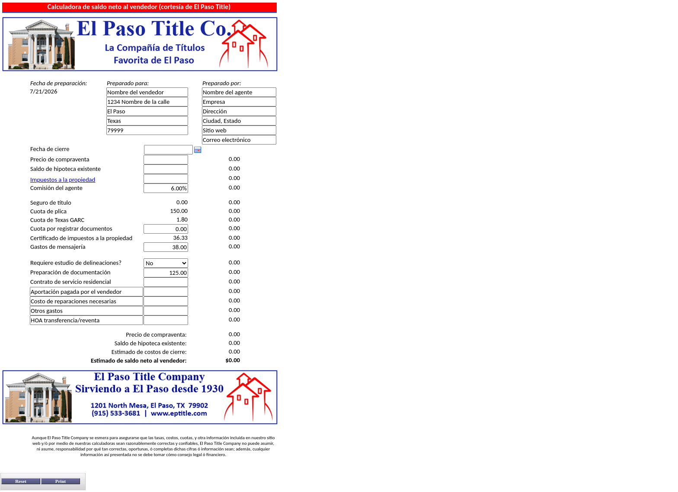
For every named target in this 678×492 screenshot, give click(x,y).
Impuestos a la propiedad (62, 179)
